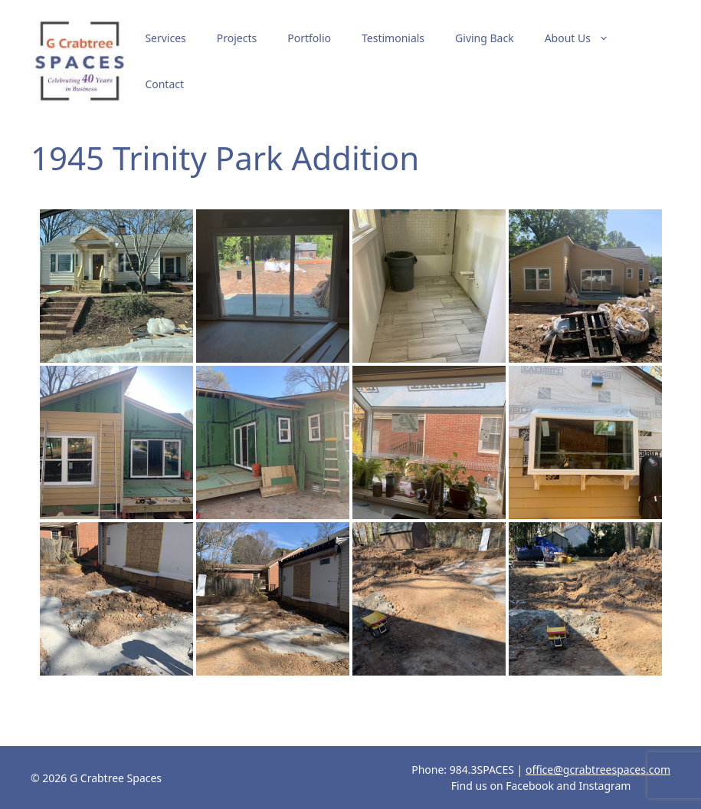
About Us (584, 38)
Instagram (604, 785)
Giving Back (484, 38)
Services (165, 38)
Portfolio (309, 38)
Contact (164, 84)
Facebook (530, 785)
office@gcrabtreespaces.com (598, 769)
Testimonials (393, 38)
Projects (237, 38)
